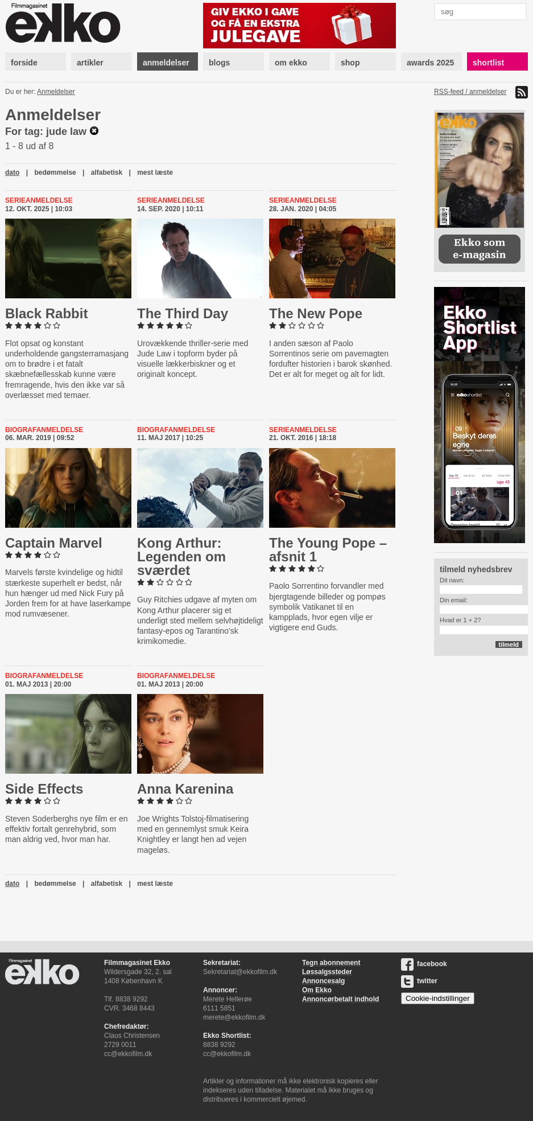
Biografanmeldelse (44, 430)
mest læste (155, 172)
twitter (419, 981)
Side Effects (44, 788)
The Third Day (182, 313)
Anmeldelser (56, 92)
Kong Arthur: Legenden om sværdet (181, 556)
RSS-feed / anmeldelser (470, 92)
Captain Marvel (53, 543)
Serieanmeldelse (39, 200)
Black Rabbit (46, 313)
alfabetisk (106, 172)
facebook (424, 964)
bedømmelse (55, 172)
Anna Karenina (185, 788)
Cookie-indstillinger (438, 998)
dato (12, 172)
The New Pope (315, 313)
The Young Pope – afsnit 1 (328, 549)
